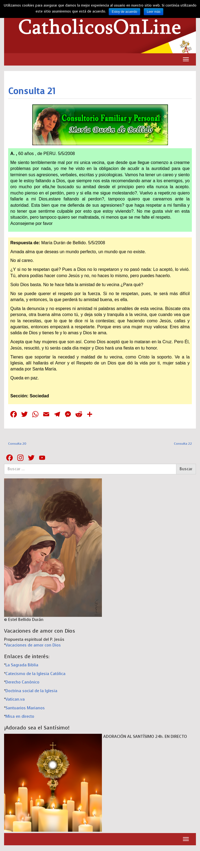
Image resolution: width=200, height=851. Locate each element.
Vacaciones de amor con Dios (33, 645)
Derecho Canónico (22, 682)
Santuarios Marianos (25, 708)
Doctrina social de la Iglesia (31, 691)
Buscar (186, 469)
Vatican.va (15, 699)
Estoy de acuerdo (124, 12)
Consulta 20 (17, 443)
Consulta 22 (183, 443)
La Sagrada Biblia (21, 665)
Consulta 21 (31, 91)
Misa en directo (19, 716)
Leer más (153, 12)
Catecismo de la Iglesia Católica (35, 673)
